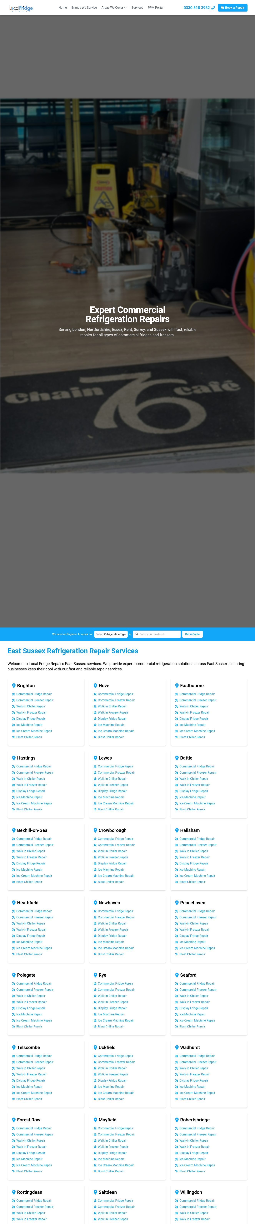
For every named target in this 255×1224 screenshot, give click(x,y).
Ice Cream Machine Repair (32, 731)
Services (137, 7)
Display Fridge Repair (28, 719)
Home (62, 7)
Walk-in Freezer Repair (29, 712)
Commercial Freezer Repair (32, 700)
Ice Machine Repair (27, 725)
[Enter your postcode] (157, 634)
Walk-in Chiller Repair (28, 706)
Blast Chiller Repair (27, 737)
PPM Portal (155, 7)
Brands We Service (84, 7)
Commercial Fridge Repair (32, 694)
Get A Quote (192, 634)
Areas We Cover (114, 7)
